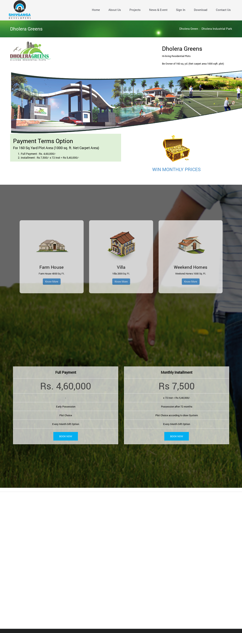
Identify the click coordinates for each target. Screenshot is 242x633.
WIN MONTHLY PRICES (176, 169)
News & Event (158, 10)
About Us (114, 10)
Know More (98, 266)
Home (96, 10)
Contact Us (223, 10)
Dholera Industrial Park (217, 29)
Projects (135, 10)
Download (200, 10)
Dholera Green (188, 29)
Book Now (65, 436)
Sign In (180, 10)
